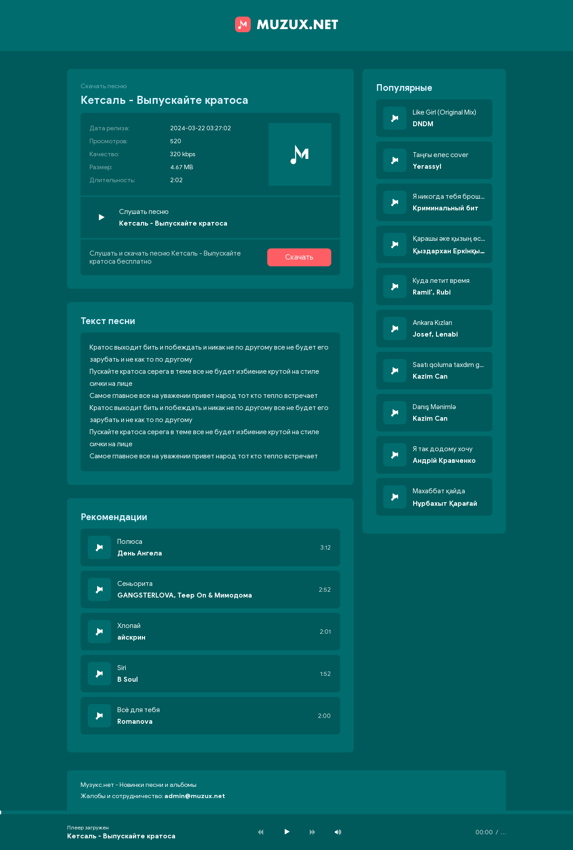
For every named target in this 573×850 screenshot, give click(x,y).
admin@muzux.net (194, 796)
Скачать (299, 257)
